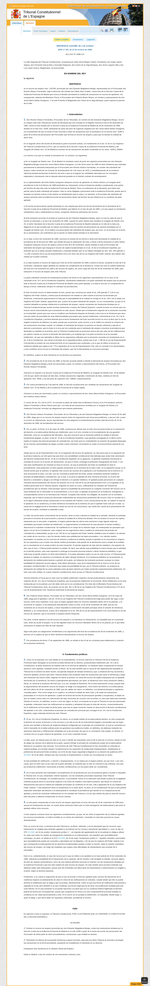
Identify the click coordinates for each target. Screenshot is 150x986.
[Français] (139, 6)
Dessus (144, 982)
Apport (53, 31)
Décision (30, 23)
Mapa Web (136, 984)
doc (106, 30)
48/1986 (27, 755)
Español (133, 6)
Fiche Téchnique (40, 31)
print (111, 30)
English (136, 6)
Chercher (102, 30)
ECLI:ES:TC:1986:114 (75, 54)
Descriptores (73, 31)
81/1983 (31, 832)
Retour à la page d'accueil (23, 6)
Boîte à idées (119, 30)
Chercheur (16, 23)
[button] (61, 39)
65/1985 (61, 838)
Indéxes (62, 31)
